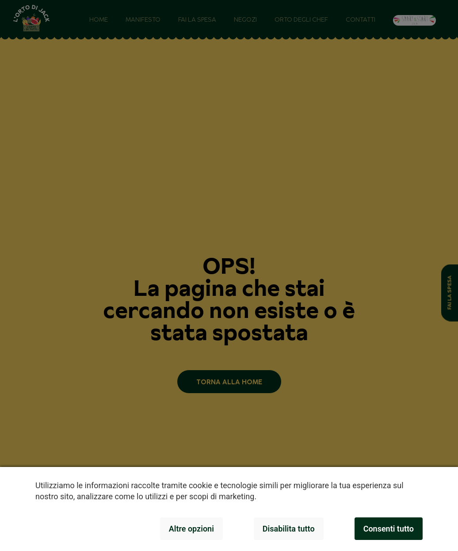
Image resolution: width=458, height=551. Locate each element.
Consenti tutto (388, 528)
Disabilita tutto (289, 528)
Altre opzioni (191, 528)
